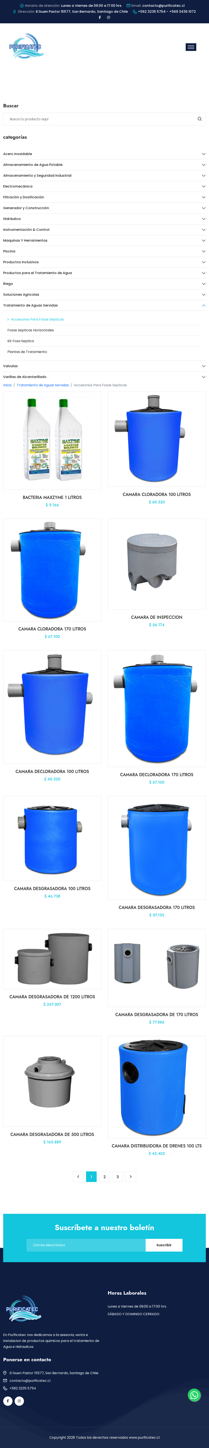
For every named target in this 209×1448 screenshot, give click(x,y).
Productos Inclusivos (21, 262)
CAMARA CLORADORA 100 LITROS (157, 495)
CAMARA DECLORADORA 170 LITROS (156, 775)
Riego (8, 283)
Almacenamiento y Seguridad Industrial (37, 175)
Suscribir (164, 1245)
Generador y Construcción (26, 208)
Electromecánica (17, 186)
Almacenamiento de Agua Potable (33, 164)
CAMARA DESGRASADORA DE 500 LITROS (52, 1135)
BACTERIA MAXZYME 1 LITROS (52, 497)
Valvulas (10, 366)
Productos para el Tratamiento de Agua (37, 272)
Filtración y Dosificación (23, 197)
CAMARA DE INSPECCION (157, 617)
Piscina (9, 251)
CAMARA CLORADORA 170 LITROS (52, 629)
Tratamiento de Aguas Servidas (30, 305)
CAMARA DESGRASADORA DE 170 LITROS (156, 1015)
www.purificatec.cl (144, 1437)
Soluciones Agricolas (21, 294)
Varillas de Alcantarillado (24, 376)
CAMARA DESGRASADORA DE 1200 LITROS (52, 997)
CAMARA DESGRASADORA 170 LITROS (157, 908)
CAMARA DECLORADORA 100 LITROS (52, 772)
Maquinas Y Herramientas (25, 240)
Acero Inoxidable (17, 153)
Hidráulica (12, 218)
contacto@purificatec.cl (163, 5)
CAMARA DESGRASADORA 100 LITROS (52, 889)
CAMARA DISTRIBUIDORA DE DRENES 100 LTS (157, 1146)
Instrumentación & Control (26, 229)
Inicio (7, 385)
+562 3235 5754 (23, 1388)
